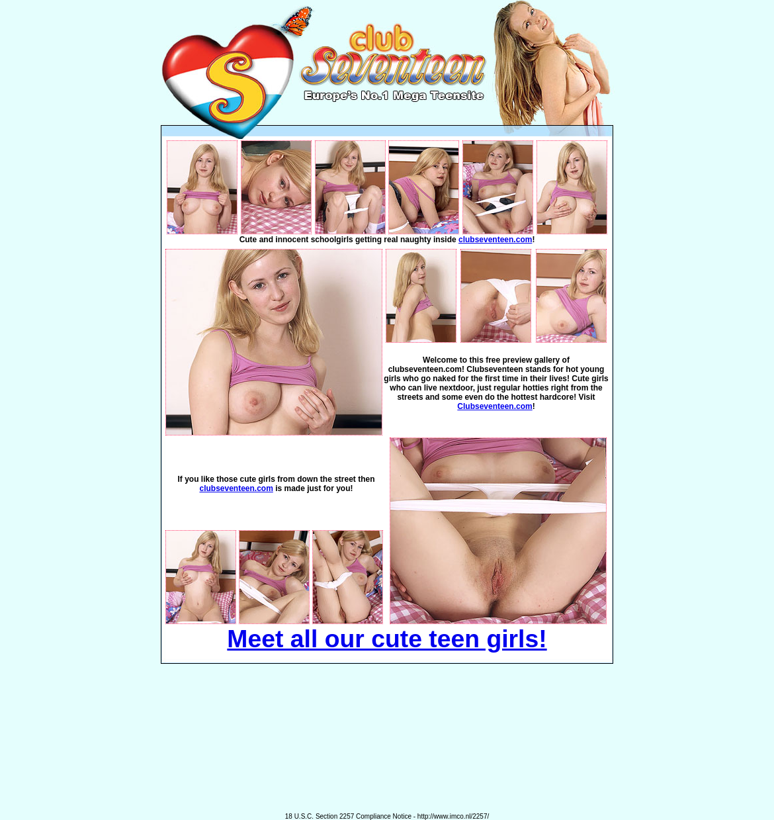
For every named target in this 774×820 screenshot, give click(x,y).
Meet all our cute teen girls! (386, 639)
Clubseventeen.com (494, 406)
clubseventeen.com (495, 239)
